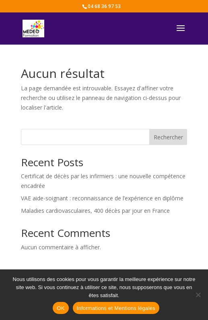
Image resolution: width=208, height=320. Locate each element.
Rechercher (168, 137)
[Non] (198, 295)
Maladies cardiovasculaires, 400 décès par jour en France (95, 210)
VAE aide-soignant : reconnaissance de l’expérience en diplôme (102, 198)
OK (60, 308)
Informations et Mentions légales (116, 308)
